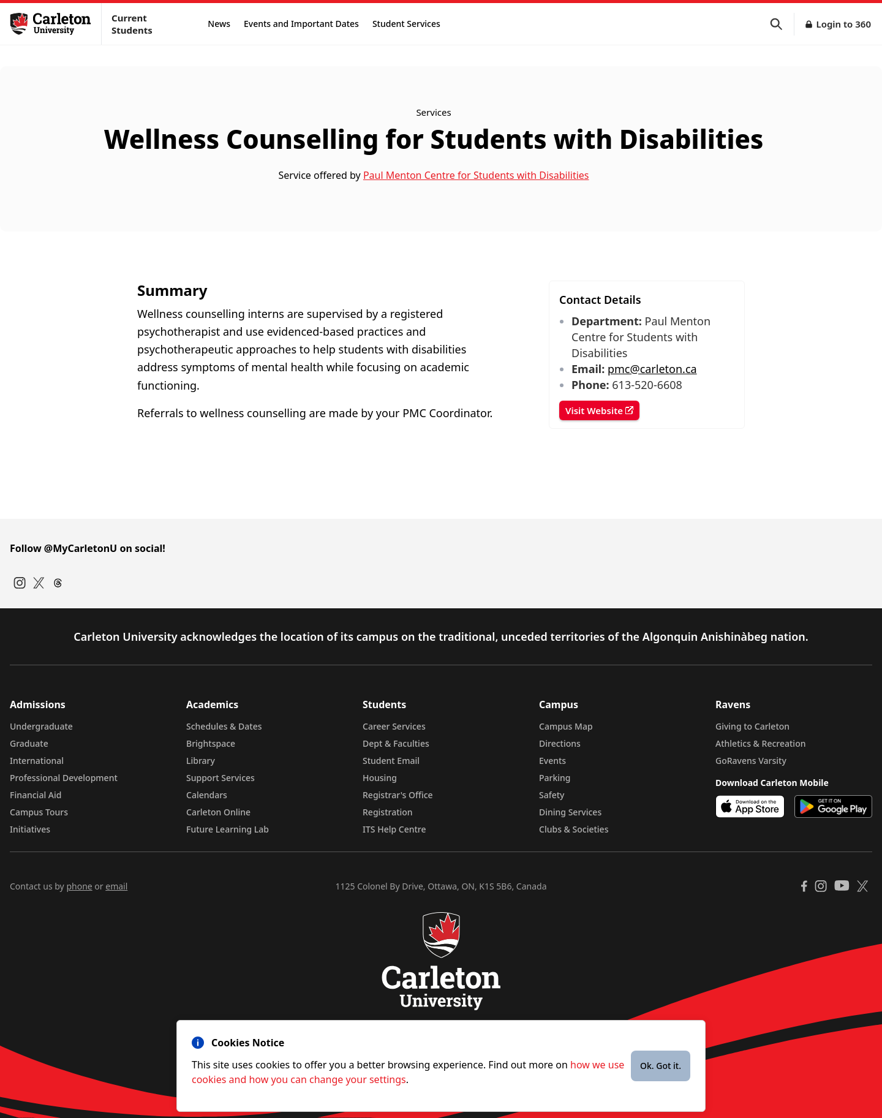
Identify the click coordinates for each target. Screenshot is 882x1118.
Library (200, 760)
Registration (388, 812)
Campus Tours (39, 812)
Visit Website (599, 410)
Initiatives (30, 829)
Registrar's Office (398, 795)
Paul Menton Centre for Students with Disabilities (476, 175)
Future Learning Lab (227, 829)
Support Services (220, 778)
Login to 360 (843, 24)
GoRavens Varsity (750, 760)
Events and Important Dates (301, 23)
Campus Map (566, 726)
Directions (560, 743)
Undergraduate (41, 726)
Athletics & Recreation (760, 743)
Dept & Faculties (396, 743)
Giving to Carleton (752, 726)
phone (79, 886)
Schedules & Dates (224, 726)
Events (552, 760)
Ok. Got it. (660, 1065)
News (219, 23)
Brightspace (210, 743)
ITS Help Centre (394, 829)
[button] (782, 24)
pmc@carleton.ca (652, 368)
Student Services (406, 23)
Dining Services (570, 812)
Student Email (391, 760)
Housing (380, 778)
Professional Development (64, 778)
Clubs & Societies (573, 829)
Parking (555, 778)
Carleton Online (218, 812)
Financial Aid (35, 795)
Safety (552, 795)
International (37, 760)
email (116, 886)
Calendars (206, 795)
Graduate (29, 743)
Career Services (394, 726)
